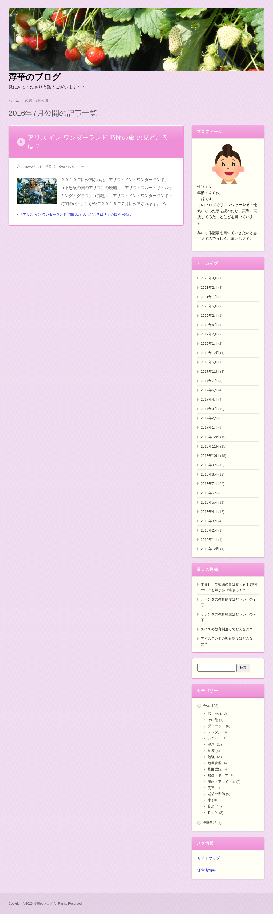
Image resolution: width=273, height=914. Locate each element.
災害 (211, 788)
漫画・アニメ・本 (221, 782)
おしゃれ (215, 713)
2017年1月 (209, 427)
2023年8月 (209, 278)
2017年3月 (209, 409)
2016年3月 (209, 521)
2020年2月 (209, 315)
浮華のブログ (35, 77)
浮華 (48, 168)
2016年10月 (210, 456)
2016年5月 (209, 502)
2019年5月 (209, 325)
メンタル (215, 732)
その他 (213, 720)
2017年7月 (209, 381)
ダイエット (216, 726)
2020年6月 (209, 306)
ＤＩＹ (213, 813)
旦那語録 (215, 769)
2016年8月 (209, 474)
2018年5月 (209, 362)
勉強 (211, 757)
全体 (62, 168)
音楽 (211, 806)
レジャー (215, 738)
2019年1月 (209, 343)
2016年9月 (209, 465)
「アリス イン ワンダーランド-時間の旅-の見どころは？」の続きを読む (75, 216)
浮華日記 (209, 823)
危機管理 (215, 763)
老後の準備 (216, 794)
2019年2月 (209, 334)
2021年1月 (209, 297)
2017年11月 (210, 371)
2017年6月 (209, 390)
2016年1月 (209, 540)
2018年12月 (210, 353)
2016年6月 (209, 493)
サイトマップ (208, 858)
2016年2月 (209, 530)
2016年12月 (210, 437)
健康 (211, 744)
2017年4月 (209, 399)
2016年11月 (210, 446)
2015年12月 (210, 549)
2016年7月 (209, 484)
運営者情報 (206, 870)
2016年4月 (209, 512)
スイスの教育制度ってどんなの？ (227, 629)
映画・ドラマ (77, 168)
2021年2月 (209, 287)
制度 (211, 751)
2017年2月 (209, 418)
